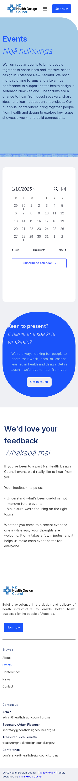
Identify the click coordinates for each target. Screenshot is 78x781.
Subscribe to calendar (36, 263)
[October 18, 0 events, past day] (54, 222)
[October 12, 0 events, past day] (62, 215)
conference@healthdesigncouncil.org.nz (30, 755)
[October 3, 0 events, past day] (47, 207)
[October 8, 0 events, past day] (31, 215)
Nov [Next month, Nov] (62, 249)
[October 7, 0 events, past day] (23, 215)
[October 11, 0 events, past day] (54, 215)
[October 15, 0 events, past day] (31, 222)
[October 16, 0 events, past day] (39, 222)
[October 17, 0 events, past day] (47, 222)
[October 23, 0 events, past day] (39, 230)
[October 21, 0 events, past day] (23, 230)
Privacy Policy (46, 772)
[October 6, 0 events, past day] (16, 215)
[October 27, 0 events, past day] (16, 238)
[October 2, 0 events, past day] (39, 207)
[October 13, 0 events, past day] (16, 222)
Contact (7, 686)
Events (7, 665)
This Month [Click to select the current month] (39, 249)
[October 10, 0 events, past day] (47, 215)
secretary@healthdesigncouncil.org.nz (28, 730)
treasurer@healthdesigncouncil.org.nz (28, 742)
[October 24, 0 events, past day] (47, 230)
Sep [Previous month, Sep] (15, 249)
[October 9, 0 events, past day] (39, 215)
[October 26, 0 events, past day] (62, 230)
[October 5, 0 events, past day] (62, 207)
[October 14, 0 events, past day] (23, 222)
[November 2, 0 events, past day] (62, 238)
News (6, 679)
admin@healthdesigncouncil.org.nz (26, 717)
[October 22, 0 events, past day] (31, 230)
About (6, 657)
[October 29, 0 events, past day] (31, 238)
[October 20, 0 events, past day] (16, 230)
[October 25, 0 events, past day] (54, 230)
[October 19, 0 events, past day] (62, 222)
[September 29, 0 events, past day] (16, 207)
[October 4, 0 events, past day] (54, 207)
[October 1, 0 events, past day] (31, 207)
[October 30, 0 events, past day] (39, 238)
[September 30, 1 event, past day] (23, 207)
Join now (61, 8)
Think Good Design (30, 776)
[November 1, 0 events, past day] (54, 238)
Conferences (11, 672)
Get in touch (39, 382)
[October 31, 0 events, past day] (47, 238)
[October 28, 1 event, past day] (23, 238)
